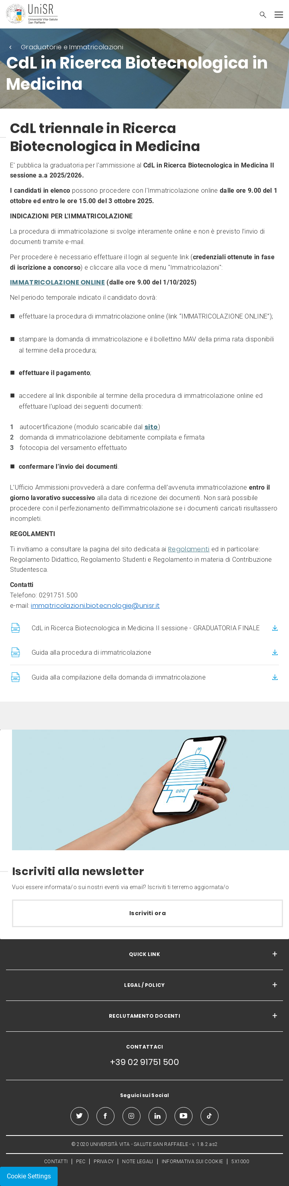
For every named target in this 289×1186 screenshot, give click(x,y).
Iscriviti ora (147, 913)
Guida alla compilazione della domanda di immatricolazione (119, 677)
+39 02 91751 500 (144, 1062)
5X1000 (240, 1161)
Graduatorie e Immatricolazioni (72, 47)
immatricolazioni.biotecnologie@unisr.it (95, 605)
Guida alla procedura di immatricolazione (91, 652)
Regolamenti (188, 549)
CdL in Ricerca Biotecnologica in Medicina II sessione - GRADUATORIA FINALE (146, 628)
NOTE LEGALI (137, 1161)
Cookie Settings (29, 1176)
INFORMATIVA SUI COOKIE (192, 1161)
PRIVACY (104, 1161)
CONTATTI (56, 1161)
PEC (80, 1161)
